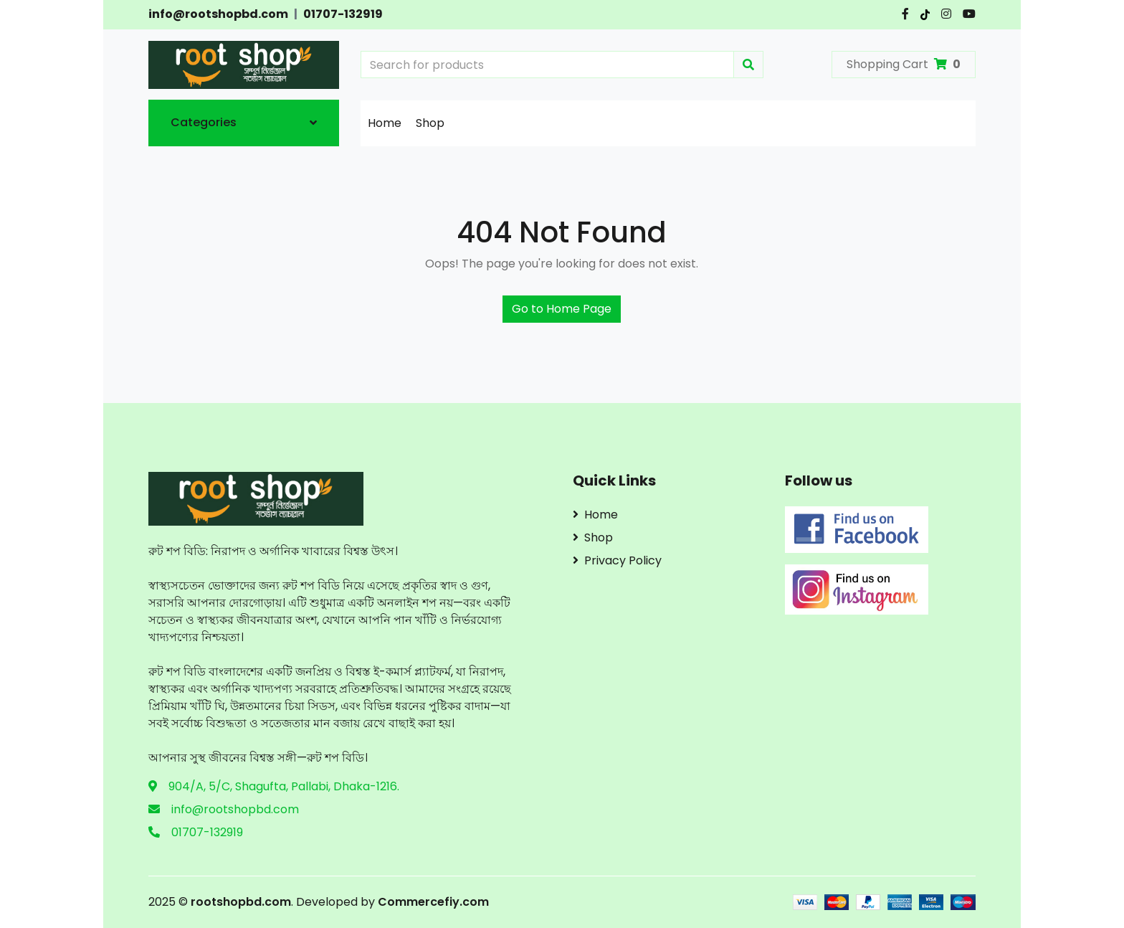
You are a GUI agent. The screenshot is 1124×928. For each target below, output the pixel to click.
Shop (430, 123)
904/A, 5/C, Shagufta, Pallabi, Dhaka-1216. (283, 786)
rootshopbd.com (241, 902)
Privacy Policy (617, 560)
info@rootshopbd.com (218, 14)
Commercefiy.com (432, 902)
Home (384, 123)
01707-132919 (343, 14)
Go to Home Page (561, 308)
